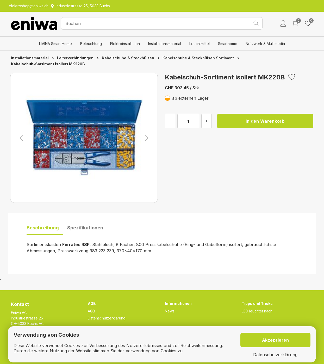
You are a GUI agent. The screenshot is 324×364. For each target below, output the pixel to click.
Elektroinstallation (125, 43)
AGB (91, 311)
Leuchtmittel (199, 43)
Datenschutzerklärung (107, 318)
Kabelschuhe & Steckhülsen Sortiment (198, 58)
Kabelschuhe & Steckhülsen (128, 58)
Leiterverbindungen (75, 58)
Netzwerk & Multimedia (265, 43)
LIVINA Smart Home (55, 43)
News (170, 311)
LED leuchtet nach (257, 311)
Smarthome (227, 43)
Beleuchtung (91, 43)
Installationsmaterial (164, 43)
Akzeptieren (275, 340)
